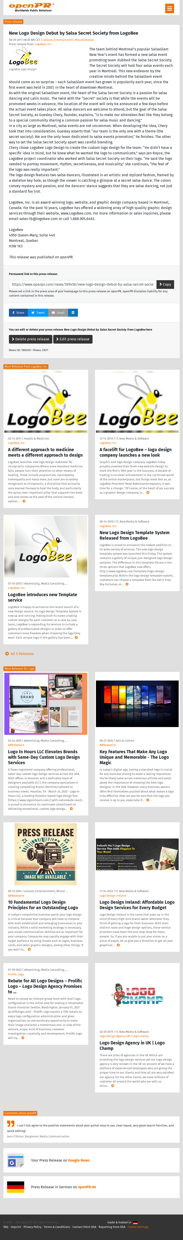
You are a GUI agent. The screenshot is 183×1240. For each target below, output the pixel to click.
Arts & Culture (125, 740)
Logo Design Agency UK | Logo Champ (124, 1036)
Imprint (16, 1227)
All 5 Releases (18, 654)
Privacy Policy (32, 1227)
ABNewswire (16, 745)
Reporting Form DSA (112, 1227)
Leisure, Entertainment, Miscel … (46, 891)
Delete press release (30, 339)
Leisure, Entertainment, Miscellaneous (68, 39)
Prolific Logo (16, 974)
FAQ (5, 1227)
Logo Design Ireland (113, 895)
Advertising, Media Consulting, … (46, 583)
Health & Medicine (36, 438)
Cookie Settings (138, 1227)
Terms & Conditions (57, 1227)
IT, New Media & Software (132, 438)
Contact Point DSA (84, 1227)
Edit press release (73, 339)
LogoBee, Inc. (43, 44)
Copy (165, 284)
